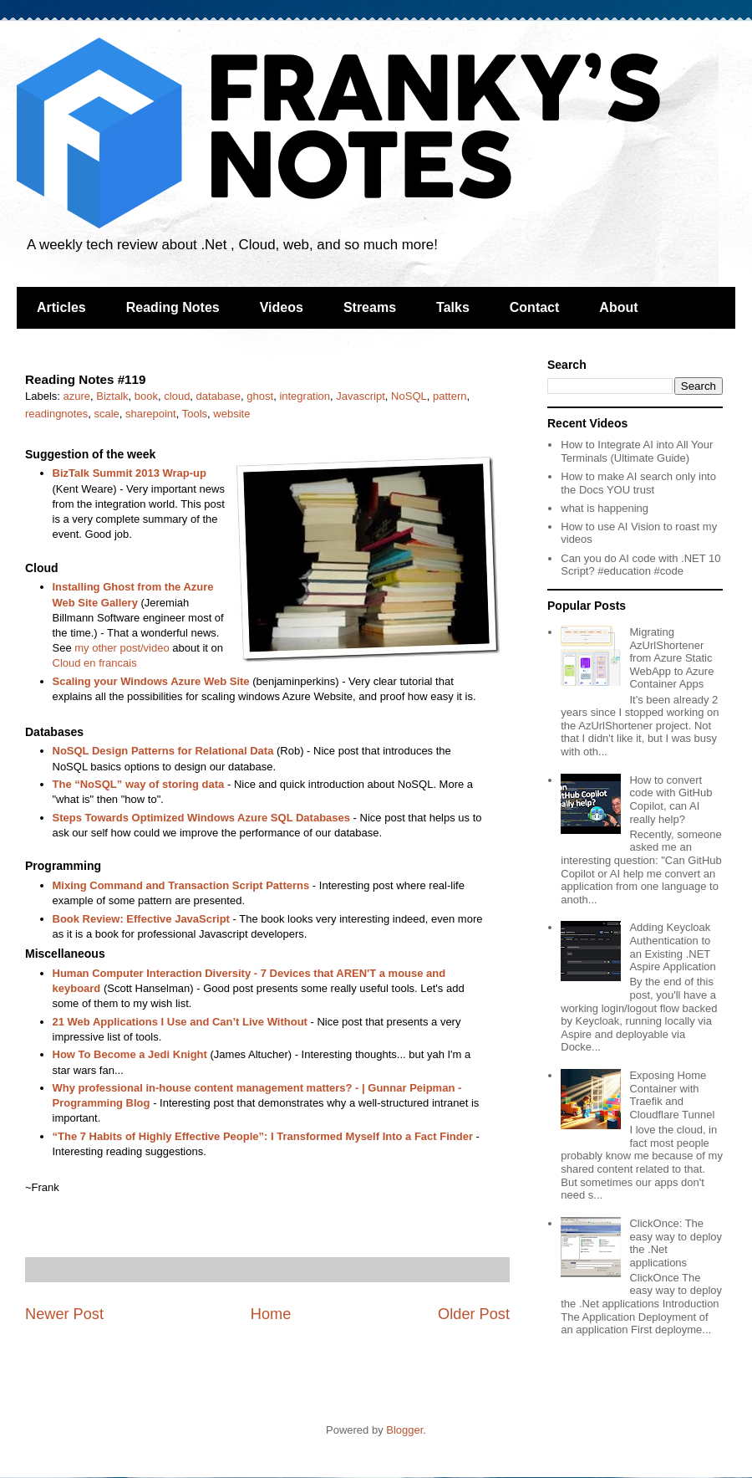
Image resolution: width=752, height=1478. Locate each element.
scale (106, 413)
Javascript (360, 396)
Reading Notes (173, 307)
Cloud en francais (95, 663)
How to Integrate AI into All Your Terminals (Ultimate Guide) (637, 451)
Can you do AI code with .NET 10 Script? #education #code (640, 565)
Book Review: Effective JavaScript (141, 919)
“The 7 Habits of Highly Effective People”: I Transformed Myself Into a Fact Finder (263, 1136)
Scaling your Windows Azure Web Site (151, 681)
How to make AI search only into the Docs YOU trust (638, 483)
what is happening (604, 508)
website (231, 413)
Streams (369, 307)
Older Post (474, 1314)
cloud (177, 396)
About (618, 307)
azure (77, 396)
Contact (535, 307)
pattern (449, 396)
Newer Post (64, 1314)
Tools (194, 413)
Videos (281, 307)
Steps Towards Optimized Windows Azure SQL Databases (202, 817)
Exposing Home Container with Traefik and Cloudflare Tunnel (671, 1095)
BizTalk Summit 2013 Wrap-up (129, 473)
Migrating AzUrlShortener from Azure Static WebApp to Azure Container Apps (671, 658)
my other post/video (121, 648)
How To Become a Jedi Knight (130, 1054)
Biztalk (112, 396)
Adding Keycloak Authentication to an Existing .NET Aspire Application (672, 947)
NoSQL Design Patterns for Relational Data (163, 750)
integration (304, 396)
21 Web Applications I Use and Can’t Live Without (180, 1021)
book (146, 396)
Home (271, 1314)
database (218, 396)
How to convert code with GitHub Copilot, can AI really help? (670, 800)
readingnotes (56, 413)
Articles (61, 307)
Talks (453, 307)
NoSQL (409, 396)
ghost (259, 396)
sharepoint (150, 413)
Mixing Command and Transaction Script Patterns (181, 885)
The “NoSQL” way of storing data (139, 784)
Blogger (404, 1430)
